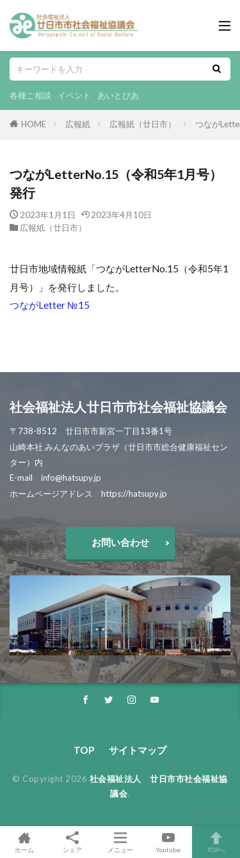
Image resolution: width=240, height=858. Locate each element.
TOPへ (216, 842)
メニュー (120, 842)
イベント (74, 95)
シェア (72, 842)
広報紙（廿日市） (142, 124)
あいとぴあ (118, 95)
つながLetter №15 (50, 305)
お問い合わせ (120, 542)
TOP (84, 750)
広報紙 (77, 124)
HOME (33, 124)
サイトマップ (137, 750)
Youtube (168, 842)
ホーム (24, 842)
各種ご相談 (30, 95)
